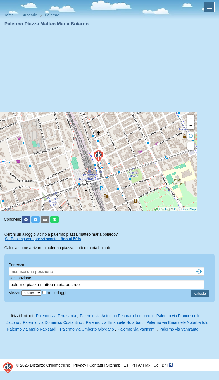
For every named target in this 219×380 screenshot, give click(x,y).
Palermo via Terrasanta (56, 315)
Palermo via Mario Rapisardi (31, 329)
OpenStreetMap (185, 209)
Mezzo (15, 293)
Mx (147, 365)
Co (156, 365)
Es (125, 365)
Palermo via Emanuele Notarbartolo (177, 322)
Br (164, 365)
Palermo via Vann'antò (179, 329)
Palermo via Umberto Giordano (87, 329)
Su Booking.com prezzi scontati (43, 239)
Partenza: (17, 265)
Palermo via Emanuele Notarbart (114, 322)
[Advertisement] (109, 69)
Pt (133, 365)
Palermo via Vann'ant (137, 329)
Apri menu (209, 7)
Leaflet (163, 209)
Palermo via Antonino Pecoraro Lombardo (116, 315)
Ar (140, 365)
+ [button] (190, 118)
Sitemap (113, 365)
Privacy (79, 365)
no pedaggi (57, 293)
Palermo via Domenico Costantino (52, 322)
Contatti (96, 365)
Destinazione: (20, 278)
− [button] (190, 125)
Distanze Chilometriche (50, 365)
